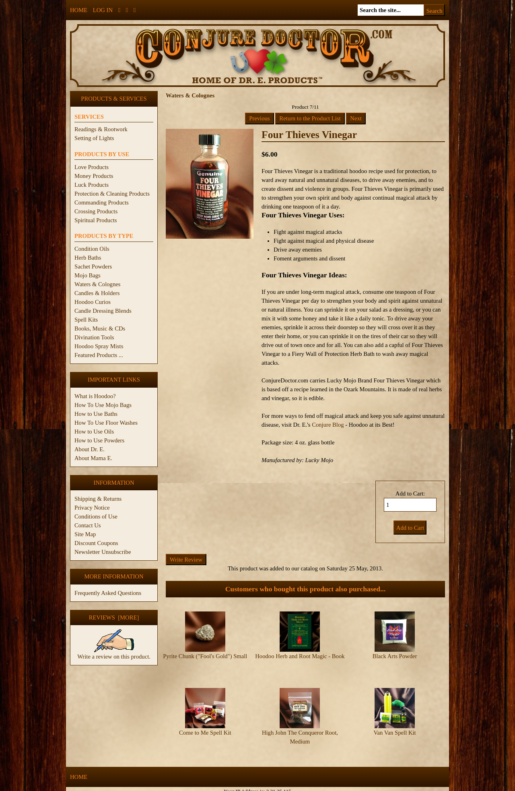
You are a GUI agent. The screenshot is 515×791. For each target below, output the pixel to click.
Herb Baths (87, 257)
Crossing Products (95, 211)
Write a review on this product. (113, 653)
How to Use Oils (94, 431)
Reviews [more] (114, 617)
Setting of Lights (94, 138)
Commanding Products (101, 202)
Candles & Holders (96, 293)
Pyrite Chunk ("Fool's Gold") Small (205, 656)
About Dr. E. (89, 449)
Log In (103, 10)
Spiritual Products (95, 220)
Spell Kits (86, 319)
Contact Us (87, 525)
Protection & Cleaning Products (112, 193)
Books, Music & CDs (99, 328)
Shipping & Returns (98, 499)
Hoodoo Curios (92, 302)
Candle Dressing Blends (103, 311)
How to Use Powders (99, 440)
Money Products (93, 176)
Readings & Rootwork (101, 129)
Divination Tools (94, 337)
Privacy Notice (92, 507)
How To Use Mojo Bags (103, 405)
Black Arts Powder (395, 656)
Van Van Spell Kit (394, 726)
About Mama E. (93, 458)
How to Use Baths (95, 414)
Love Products (91, 167)
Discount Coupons (96, 543)
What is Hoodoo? (95, 396)
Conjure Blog (328, 424)
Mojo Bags (87, 275)
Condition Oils (91, 249)
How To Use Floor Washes (106, 422)
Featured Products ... (98, 355)
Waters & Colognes (97, 284)
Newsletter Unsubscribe (102, 552)
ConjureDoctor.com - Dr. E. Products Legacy (207, 786)
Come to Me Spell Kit (205, 726)
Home (78, 10)
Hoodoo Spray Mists (98, 346)
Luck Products (91, 185)
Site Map (85, 534)
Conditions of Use (95, 516)
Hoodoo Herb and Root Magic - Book (299, 656)
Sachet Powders (93, 266)
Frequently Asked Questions (107, 593)
